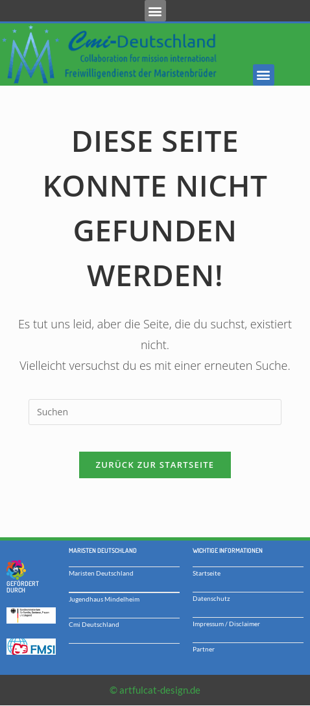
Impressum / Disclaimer (226, 623)
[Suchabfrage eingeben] (155, 412)
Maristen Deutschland (101, 573)
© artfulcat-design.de (155, 690)
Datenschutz (211, 598)
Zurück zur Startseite (155, 464)
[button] (155, 10)
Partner (204, 649)
